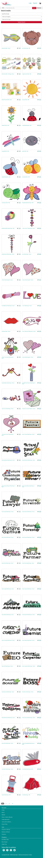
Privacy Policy (4, 824)
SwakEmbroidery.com (11, 4)
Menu (3, 7)
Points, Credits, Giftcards (7, 817)
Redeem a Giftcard (6, 831)
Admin (30, 854)
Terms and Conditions (6, 821)
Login (30, 3)
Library (3, 812)
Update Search (21, 22)
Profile (3, 810)
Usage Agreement (5, 819)
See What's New (5, 839)
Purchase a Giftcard (6, 829)
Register (35, 3)
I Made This (4, 844)
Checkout (4, 834)
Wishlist (3, 814)
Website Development (23, 854)
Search (34, 7)
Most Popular (4, 841)
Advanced (39, 7)
